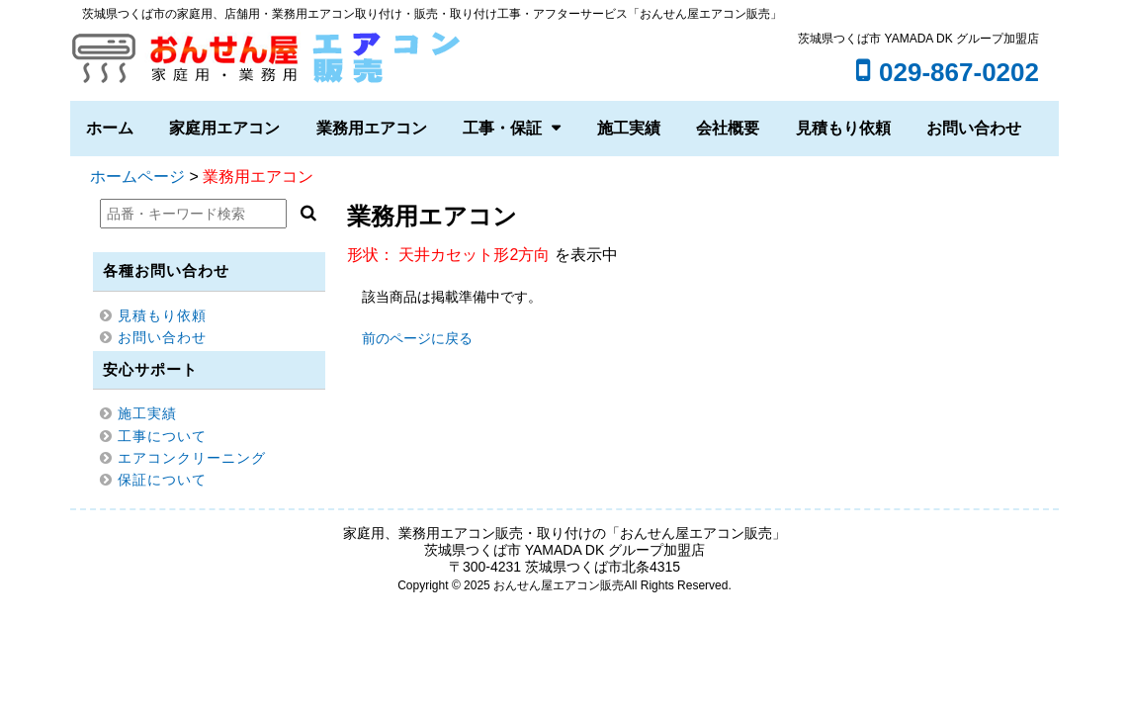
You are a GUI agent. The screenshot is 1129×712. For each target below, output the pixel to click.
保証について (162, 480)
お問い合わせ (973, 128)
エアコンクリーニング (192, 458)
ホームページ (137, 176)
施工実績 (628, 128)
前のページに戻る (417, 338)
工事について (162, 436)
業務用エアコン (371, 128)
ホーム (109, 128)
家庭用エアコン (224, 128)
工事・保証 (502, 128)
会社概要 (727, 128)
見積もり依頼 (843, 128)
